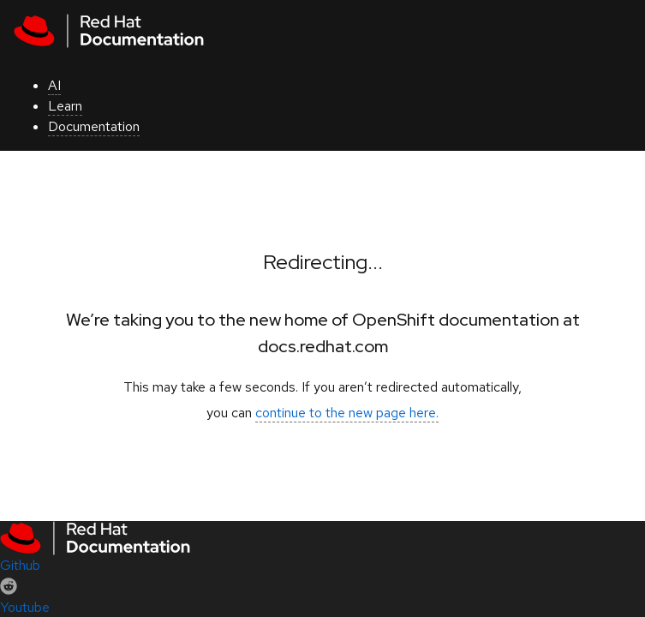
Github (20, 565)
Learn (65, 106)
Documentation (94, 126)
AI (54, 85)
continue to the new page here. (347, 413)
